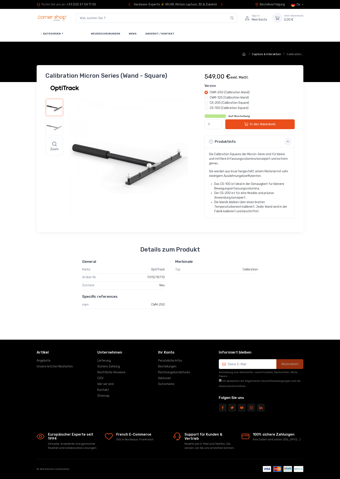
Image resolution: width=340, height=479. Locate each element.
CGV (100, 378)
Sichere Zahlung (108, 366)
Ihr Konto (166, 352)
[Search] (232, 18)
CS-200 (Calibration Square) (229, 103)
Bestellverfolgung (270, 4)
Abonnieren (289, 364)
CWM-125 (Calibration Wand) (229, 97)
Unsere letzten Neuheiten (55, 366)
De (296, 4)
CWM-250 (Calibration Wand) (230, 92)
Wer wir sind (105, 384)
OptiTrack (158, 269)
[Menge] (213, 124)
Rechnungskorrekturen (174, 372)
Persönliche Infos (170, 360)
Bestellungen (167, 366)
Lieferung (104, 360)
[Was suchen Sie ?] (156, 18)
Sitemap (103, 396)
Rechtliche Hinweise (111, 372)
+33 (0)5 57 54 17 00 (81, 4)
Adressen (164, 378)
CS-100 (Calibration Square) (229, 108)
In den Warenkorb (260, 124)
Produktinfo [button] (250, 141)
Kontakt (103, 390)
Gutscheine (166, 384)
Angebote (44, 360)
